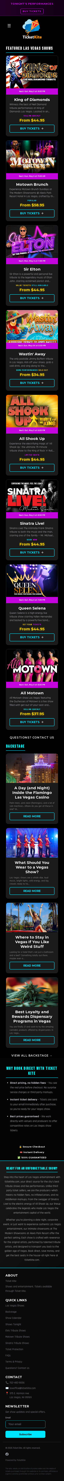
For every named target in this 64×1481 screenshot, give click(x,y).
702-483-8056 (17, 1382)
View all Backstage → (31, 1055)
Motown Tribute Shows (17, 1336)
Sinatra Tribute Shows (17, 1343)
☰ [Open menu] (9, 25)
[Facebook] (7, 1454)
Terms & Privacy (13, 1361)
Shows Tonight (13, 1324)
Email (8, 1417)
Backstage (11, 1311)
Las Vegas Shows (14, 1305)
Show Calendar (13, 1318)
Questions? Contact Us (32, 737)
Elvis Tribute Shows (15, 1330)
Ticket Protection (14, 1349)
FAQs (8, 1355)
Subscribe (25, 1434)
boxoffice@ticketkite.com (23, 1388)
